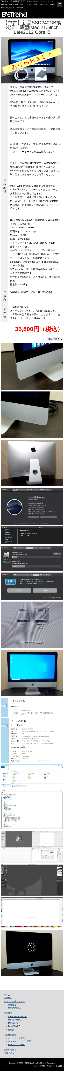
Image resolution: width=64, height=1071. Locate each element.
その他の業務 (10, 1035)
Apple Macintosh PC (17, 1016)
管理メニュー (10, 1053)
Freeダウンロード (16, 1044)
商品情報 (8, 1013)
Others (11, 1029)
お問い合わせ (10, 1050)
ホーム (7, 995)
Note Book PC (14, 1020)
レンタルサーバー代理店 (19, 1041)
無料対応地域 (14, 1008)
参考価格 (12, 1005)
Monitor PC (13, 1023)
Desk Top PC (14, 1026)
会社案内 (8, 998)
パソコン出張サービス (14, 1001)
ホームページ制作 (16, 1038)
